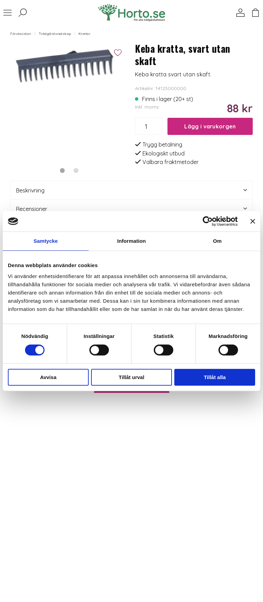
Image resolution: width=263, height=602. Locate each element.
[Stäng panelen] (252, 221)
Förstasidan (21, 34)
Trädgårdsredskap (55, 34)
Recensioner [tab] (131, 208)
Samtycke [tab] (46, 241)
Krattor (84, 34)
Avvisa (48, 377)
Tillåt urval (132, 377)
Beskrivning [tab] (131, 190)
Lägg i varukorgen (210, 126)
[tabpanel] (69, 101)
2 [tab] (76, 170)
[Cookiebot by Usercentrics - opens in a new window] (208, 221)
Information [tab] (131, 241)
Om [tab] (217, 241)
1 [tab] (62, 170)
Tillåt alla (215, 377)
